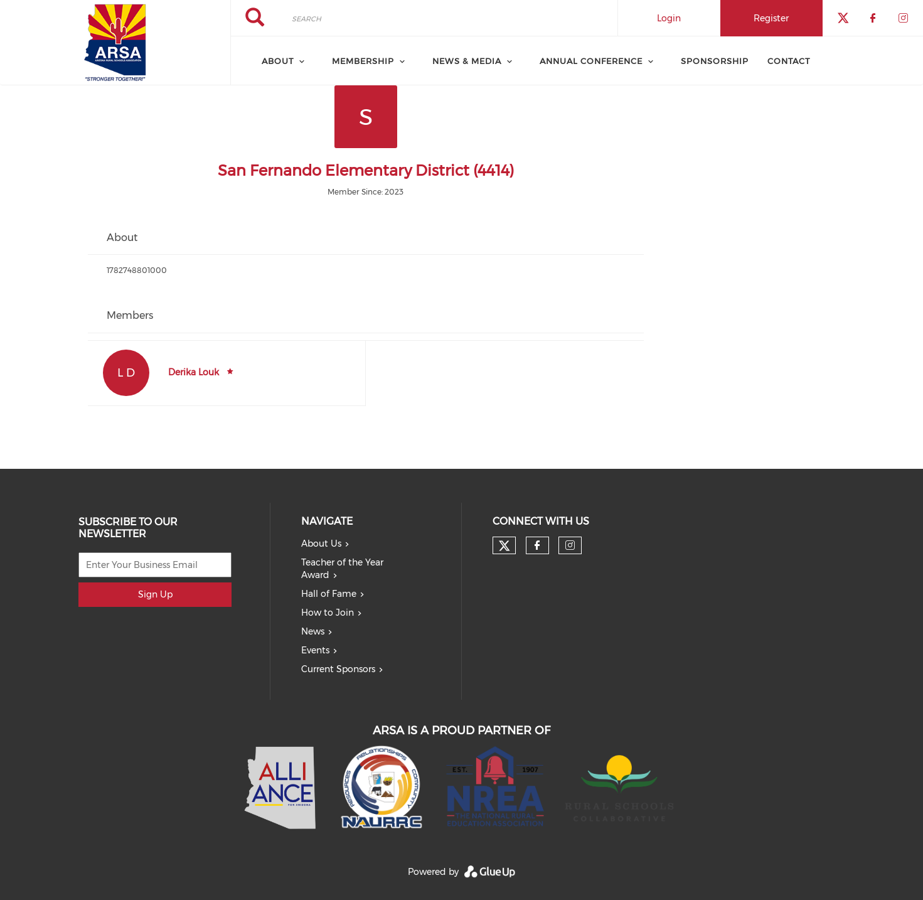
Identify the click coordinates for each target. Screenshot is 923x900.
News (312, 631)
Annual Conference (591, 61)
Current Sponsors (338, 669)
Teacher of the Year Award (342, 569)
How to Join (327, 612)
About (278, 61)
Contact (788, 61)
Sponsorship (715, 61)
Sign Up (155, 594)
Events (315, 650)
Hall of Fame (328, 593)
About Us (321, 543)
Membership (363, 61)
